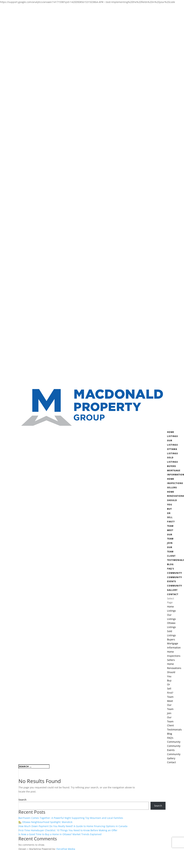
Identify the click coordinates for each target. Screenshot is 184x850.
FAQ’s (170, 568)
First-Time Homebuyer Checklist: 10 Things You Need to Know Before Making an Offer (67, 830)
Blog (170, 564)
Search (22, 799)
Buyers (171, 466)
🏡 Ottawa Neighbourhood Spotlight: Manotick (45, 822)
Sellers (172, 487)
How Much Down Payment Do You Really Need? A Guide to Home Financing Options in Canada (72, 826)
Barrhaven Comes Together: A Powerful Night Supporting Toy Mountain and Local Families (70, 818)
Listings (172, 436)
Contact (172, 594)
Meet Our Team (170, 534)
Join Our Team (170, 547)
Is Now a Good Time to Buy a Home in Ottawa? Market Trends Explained (59, 834)
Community (174, 572)
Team (170, 525)
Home (170, 432)
